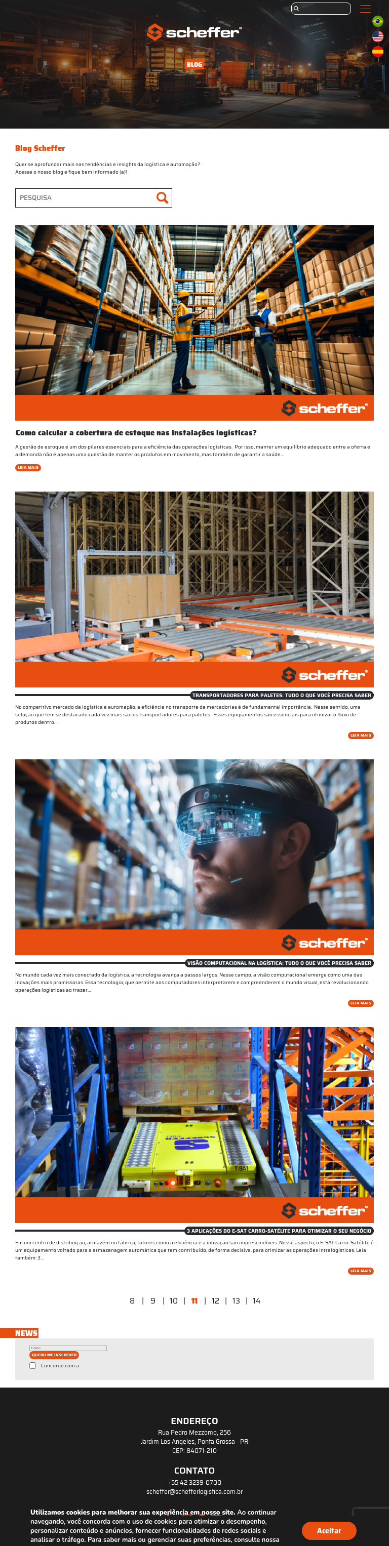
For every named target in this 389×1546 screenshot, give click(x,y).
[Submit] (296, 9)
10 (174, 1301)
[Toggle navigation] (365, 9)
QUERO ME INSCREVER (54, 1355)
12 (215, 1301)
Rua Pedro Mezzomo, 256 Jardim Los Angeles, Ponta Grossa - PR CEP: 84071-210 (194, 1441)
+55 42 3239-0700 (194, 1482)
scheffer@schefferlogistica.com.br (194, 1491)
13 (236, 1301)
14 (257, 1301)
